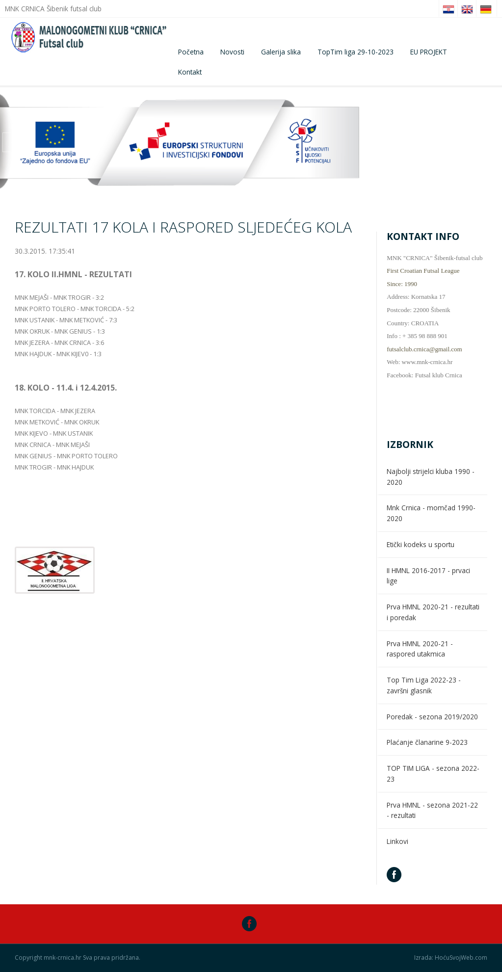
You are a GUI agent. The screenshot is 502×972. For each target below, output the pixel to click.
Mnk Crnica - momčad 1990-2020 (431, 513)
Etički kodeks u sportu (420, 544)
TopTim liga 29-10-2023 (355, 51)
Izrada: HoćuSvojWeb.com (450, 958)
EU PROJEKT (428, 51)
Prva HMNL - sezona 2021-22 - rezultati (432, 810)
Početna (191, 51)
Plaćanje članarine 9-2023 (427, 742)
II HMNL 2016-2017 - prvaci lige (428, 576)
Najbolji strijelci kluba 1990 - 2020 (431, 477)
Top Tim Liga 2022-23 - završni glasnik (424, 685)
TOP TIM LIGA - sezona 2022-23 (433, 773)
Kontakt (190, 72)
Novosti (232, 51)
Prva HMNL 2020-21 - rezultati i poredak (433, 612)
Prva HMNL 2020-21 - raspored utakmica (420, 649)
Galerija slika (281, 51)
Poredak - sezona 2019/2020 (432, 716)
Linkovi (397, 841)
